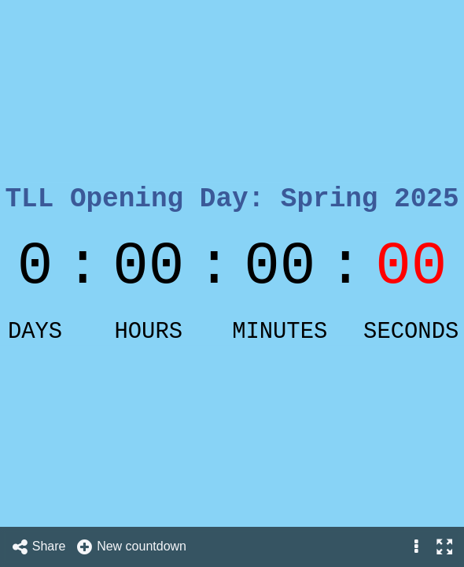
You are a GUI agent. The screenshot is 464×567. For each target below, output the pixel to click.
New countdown (131, 547)
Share (38, 547)
